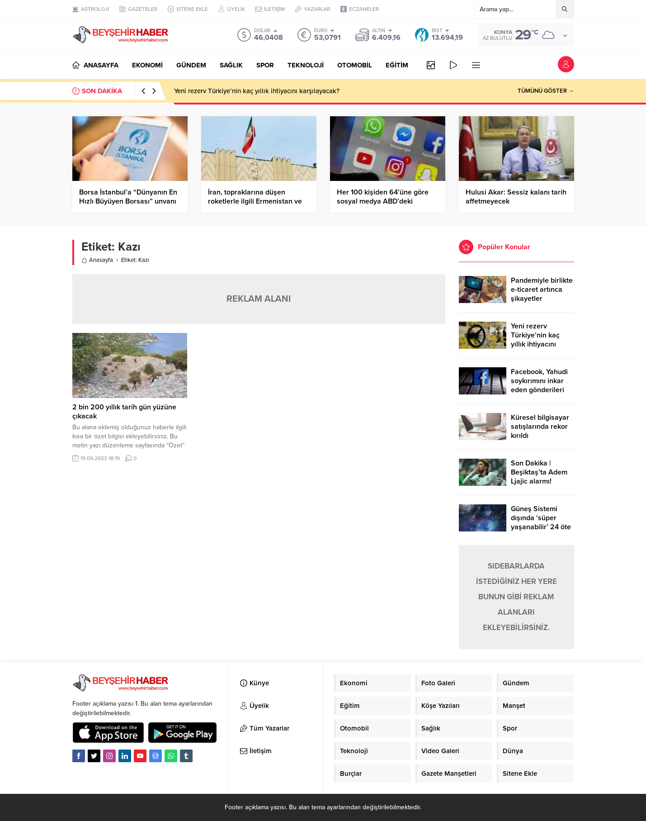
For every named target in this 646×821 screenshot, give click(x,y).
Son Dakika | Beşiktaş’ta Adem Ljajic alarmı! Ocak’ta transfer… (539, 477)
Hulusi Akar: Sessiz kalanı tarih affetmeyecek (516, 197)
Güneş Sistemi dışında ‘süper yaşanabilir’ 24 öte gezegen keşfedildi (541, 522)
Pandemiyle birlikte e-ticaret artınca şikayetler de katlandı (542, 294)
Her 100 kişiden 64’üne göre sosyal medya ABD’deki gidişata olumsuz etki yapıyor (384, 201)
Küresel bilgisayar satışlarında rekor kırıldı (540, 426)
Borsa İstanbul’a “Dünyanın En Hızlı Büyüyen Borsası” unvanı (128, 197)
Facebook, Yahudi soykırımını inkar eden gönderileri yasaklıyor (539, 385)
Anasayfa (97, 260)
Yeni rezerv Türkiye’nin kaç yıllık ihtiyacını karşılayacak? (257, 91)
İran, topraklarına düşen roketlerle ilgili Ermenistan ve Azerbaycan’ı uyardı (255, 201)
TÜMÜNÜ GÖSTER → (546, 91)
